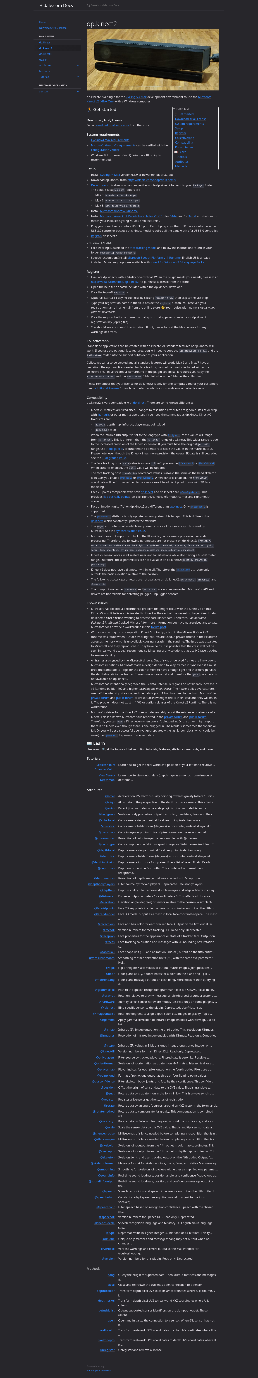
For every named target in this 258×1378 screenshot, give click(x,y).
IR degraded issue (114, 458)
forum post (158, 627)
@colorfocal (107, 820)
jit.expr (118, 449)
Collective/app (184, 138)
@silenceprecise (104, 1133)
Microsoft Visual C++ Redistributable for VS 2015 (132, 216)
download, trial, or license (112, 125)
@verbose (107, 1249)
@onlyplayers (105, 1057)
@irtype (109, 1045)
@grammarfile (105, 990)
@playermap (105, 1069)
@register (108, 1099)
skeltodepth (106, 1340)
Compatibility (184, 142)
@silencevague (104, 1139)
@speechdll (107, 1217)
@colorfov (107, 826)
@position (107, 1087)
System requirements (189, 124)
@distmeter (107, 896)
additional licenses (106, 388)
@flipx (110, 968)
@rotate (109, 1106)
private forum (100, 698)
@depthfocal (105, 850)
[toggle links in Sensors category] (78, 91)
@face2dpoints (104, 908)
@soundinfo (106, 1175)
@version (108, 1259)
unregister (107, 1350)
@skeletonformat (102, 1163)
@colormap (107, 832)
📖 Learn (180, 152)
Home (42, 22)
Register (96, 236)
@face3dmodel (104, 914)
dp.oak (43, 59)
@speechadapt (104, 1197)
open (111, 1320)
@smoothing (105, 1169)
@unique (108, 1239)
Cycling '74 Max (136, 97)
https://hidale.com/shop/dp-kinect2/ (151, 180)
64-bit (174, 216)
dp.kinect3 (45, 54)
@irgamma (107, 1020)
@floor (110, 974)
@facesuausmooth (102, 958)
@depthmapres (104, 878)
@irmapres (107, 1035)
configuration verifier (105, 150)
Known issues (184, 147)
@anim (110, 808)
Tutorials (44, 76)
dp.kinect (44, 42)
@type (110, 1233)
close (111, 1285)
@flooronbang (104, 980)
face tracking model (143, 248)
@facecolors (106, 924)
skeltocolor (107, 1330)
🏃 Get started (184, 114)
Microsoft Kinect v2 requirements (113, 145)
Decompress (99, 185)
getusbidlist (107, 1310)
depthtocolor (106, 1291)
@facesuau (107, 952)
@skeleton (107, 1157)
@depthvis (107, 890)
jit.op (109, 449)
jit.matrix (104, 415)
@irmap (109, 1030)
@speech (108, 1191)
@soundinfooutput (102, 1181)
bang (111, 1275)
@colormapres (105, 838)
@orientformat (104, 1063)
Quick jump (183, 109)
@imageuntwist (103, 1014)
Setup (179, 128)
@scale (110, 1127)
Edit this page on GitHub (99, 1370)
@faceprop (107, 936)
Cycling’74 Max (110, 175)
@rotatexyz (107, 1121)
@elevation (107, 902)
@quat (110, 1093)
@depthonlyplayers (101, 884)
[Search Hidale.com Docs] (129, 5)
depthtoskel (106, 1301)
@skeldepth (107, 1151)
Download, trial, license (52, 27)
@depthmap (106, 868)
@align (110, 802)
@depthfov (107, 856)
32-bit (192, 216)
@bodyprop (107, 814)
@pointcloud (105, 1075)
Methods (44, 71)
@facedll (109, 930)
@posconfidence (103, 1081)
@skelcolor (107, 1145)
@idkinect (108, 1008)
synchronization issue (130, 531)
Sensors (44, 91)
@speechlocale (104, 1223)
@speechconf (105, 1207)
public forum (124, 698)
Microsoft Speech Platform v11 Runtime (154, 258)
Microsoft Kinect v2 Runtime (119, 211)
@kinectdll (107, 1051)
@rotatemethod (103, 1111)
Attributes (45, 65)
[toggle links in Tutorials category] (78, 77)
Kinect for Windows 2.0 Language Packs (177, 262)
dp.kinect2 (45, 48)
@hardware (107, 1002)
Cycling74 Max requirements (110, 140)
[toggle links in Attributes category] (78, 65)
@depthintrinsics (103, 862)
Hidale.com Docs (56, 5)
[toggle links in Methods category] (78, 71)
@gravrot (108, 996)
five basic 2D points (116, 497)
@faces (110, 942)
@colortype (107, 844)
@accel (110, 796)
